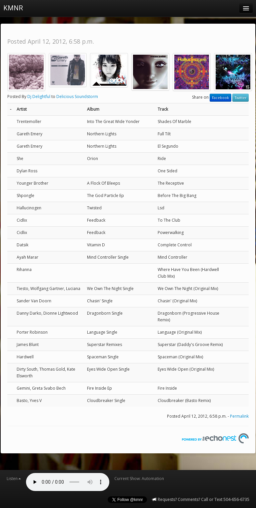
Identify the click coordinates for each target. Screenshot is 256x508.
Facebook (220, 97)
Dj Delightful (38, 96)
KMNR (13, 8)
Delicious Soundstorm (77, 96)
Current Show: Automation (139, 478)
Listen (14, 478)
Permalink (239, 416)
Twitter (240, 97)
